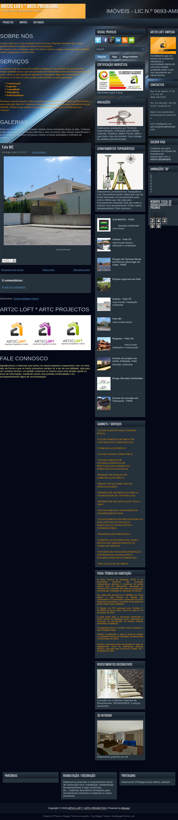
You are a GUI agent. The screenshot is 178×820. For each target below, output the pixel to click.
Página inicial (48, 270)
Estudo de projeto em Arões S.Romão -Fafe (124, 360)
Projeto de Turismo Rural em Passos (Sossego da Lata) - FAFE (126, 262)
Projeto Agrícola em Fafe (126, 279)
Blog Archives (130, 57)
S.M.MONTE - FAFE (123, 219)
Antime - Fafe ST (121, 299)
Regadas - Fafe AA (123, 338)
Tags (114, 57)
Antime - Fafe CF (121, 239)
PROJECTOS (8, 22)
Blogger (125, 808)
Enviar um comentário (13, 287)
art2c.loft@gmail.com (161, 123)
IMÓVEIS (23, 22)
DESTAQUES (38, 22)
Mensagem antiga (82, 270)
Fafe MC (8, 147)
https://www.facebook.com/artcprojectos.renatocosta (163, 114)
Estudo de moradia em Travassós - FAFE (125, 399)
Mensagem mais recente (12, 270)
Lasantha (84, 816)
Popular (102, 57)
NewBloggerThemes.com (123, 816)
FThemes (57, 816)
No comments (39, 152)
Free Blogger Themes (100, 816)
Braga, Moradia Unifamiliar (127, 378)
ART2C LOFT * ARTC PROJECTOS (29, 6)
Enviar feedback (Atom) (26, 298)
